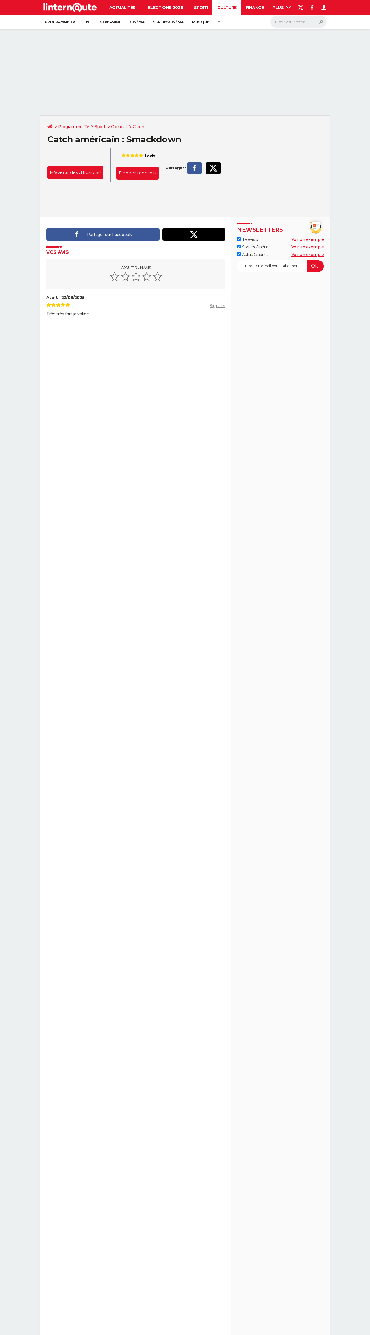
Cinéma (137, 22)
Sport (201, 7)
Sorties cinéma (168, 22)
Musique (200, 22)
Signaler (217, 305)
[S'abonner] (280, 266)
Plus (282, 7)
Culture (227, 7)
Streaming (111, 22)
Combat (119, 126)
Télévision (248, 239)
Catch (138, 126)
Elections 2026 (165, 7)
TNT (87, 22)
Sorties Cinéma (254, 247)
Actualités (122, 7)
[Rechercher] (298, 22)
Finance (255, 7)
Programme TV (60, 22)
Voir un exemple (307, 239)
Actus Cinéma (253, 254)
